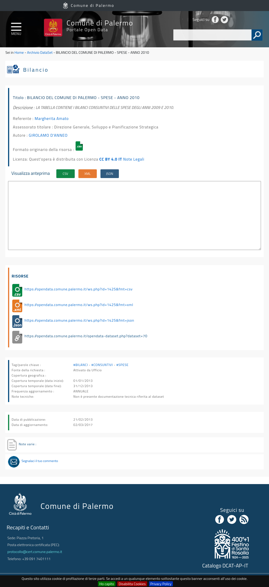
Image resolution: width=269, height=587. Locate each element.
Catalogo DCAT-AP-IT (225, 566)
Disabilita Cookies (132, 583)
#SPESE (122, 364)
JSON (109, 173)
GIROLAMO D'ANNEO (48, 135)
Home (19, 52)
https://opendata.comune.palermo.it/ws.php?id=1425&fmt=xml (79, 304)
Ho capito (106, 583)
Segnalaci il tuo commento (39, 460)
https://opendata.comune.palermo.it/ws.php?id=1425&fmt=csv (79, 289)
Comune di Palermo (92, 5)
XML (87, 173)
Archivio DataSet (39, 52)
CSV (65, 173)
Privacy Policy (161, 583)
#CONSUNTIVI (102, 364)
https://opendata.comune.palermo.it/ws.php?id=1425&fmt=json (79, 320)
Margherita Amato (52, 118)
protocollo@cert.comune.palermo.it (34, 551)
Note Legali (133, 159)
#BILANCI (80, 364)
